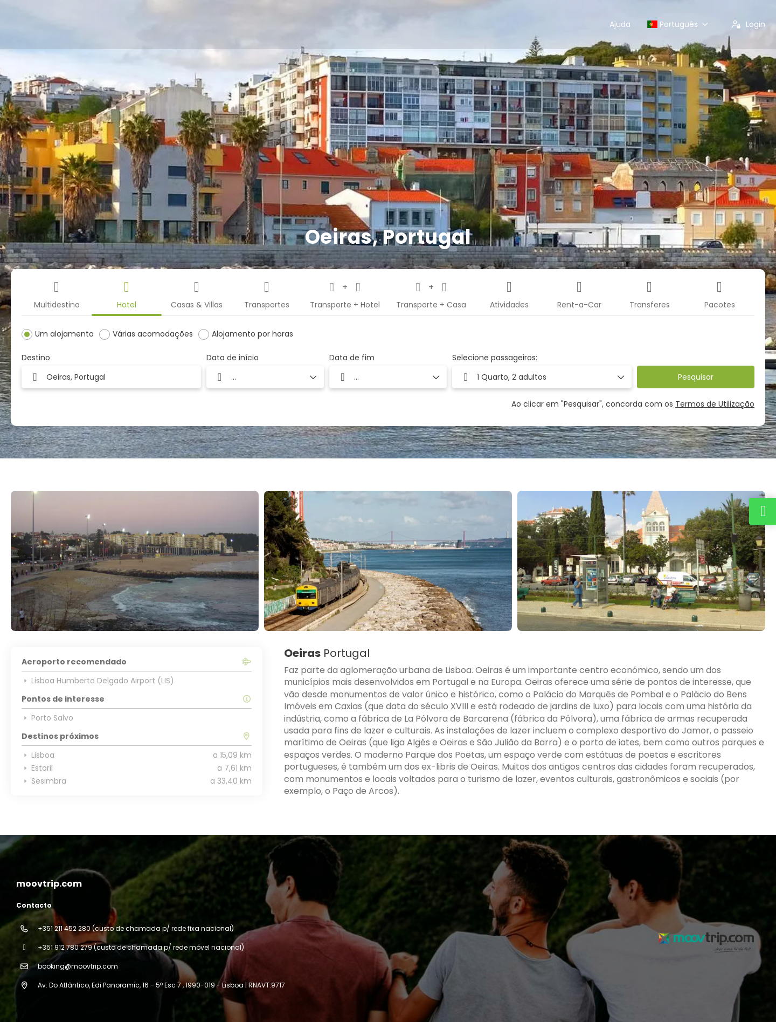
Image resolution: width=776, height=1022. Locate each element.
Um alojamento (64, 333)
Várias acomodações (153, 333)
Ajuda (619, 24)
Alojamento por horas (252, 333)
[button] (542, 377)
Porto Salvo (47, 718)
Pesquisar (695, 377)
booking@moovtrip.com (78, 966)
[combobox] (111, 377)
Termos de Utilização (714, 404)
